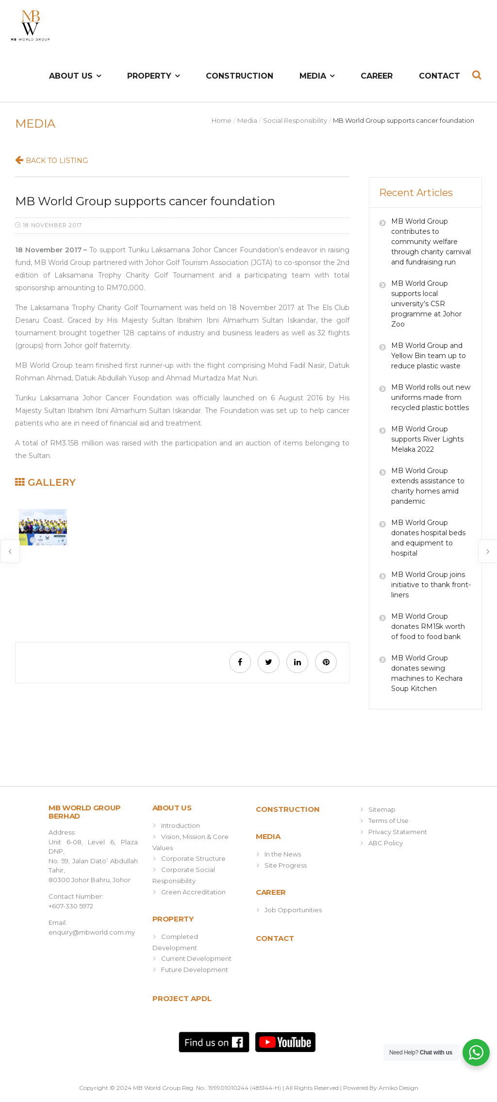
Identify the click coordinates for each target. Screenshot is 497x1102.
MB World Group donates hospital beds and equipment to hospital (428, 538)
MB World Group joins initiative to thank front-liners (431, 584)
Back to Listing (57, 160)
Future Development (194, 969)
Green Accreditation (193, 892)
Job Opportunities (293, 910)
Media (312, 76)
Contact (439, 76)
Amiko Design (398, 1087)
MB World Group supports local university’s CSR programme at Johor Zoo (426, 304)
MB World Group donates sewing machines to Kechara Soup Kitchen (427, 673)
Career (377, 76)
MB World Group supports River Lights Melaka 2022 (427, 439)
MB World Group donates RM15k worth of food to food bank (428, 626)
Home (222, 120)
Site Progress (286, 865)
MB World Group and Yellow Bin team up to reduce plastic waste (428, 355)
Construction (239, 76)
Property (149, 76)
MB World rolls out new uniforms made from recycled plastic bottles (430, 397)
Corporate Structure (193, 858)
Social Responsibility (295, 120)
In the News (283, 854)
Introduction (180, 825)
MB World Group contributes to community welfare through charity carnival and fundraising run (431, 241)
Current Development (196, 958)
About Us (71, 76)
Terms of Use (388, 820)
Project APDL (182, 998)
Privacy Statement (397, 832)
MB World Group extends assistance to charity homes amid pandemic (427, 486)
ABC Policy (385, 843)
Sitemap (382, 809)
